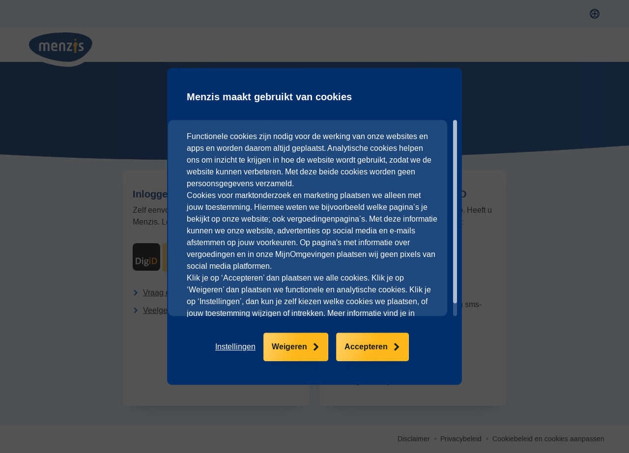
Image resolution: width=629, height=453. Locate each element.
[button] (235, 347)
